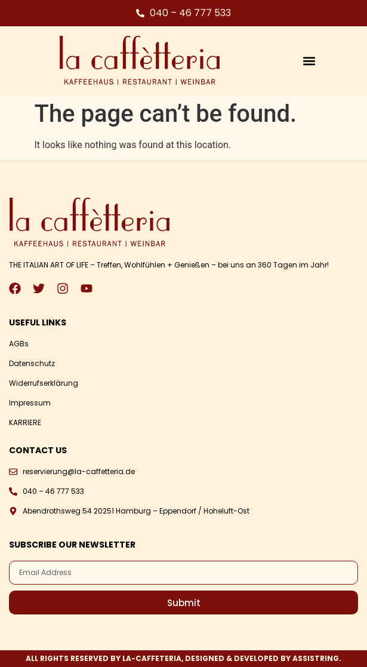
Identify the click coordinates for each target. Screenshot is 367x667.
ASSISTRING (315, 658)
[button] (309, 60)
